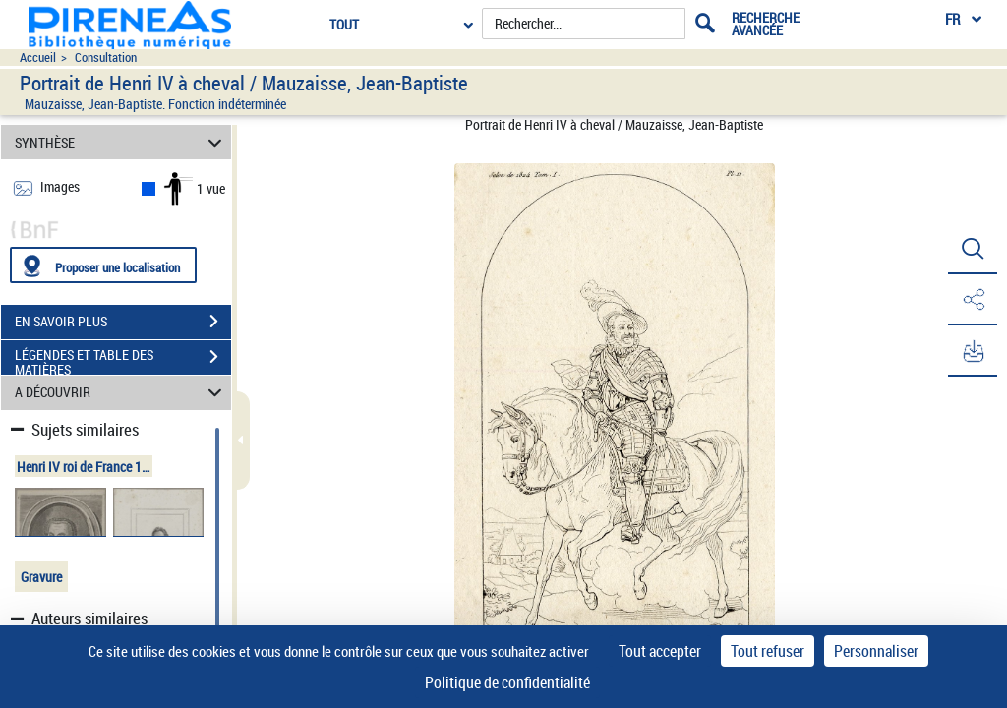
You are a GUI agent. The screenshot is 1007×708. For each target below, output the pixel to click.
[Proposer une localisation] (103, 265)
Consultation (106, 57)
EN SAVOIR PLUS (123, 321)
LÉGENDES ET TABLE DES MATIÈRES (123, 359)
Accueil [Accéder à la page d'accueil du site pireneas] (38, 57)
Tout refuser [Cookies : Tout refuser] (767, 651)
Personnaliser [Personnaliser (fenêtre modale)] (876, 651)
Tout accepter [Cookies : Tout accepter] (660, 651)
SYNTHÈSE (121, 142)
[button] (972, 248)
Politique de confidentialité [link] (507, 682)
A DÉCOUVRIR (121, 393)
